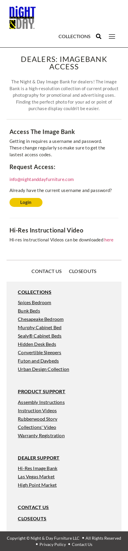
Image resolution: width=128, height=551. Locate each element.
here (108, 239)
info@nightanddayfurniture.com (42, 179)
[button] (99, 36)
